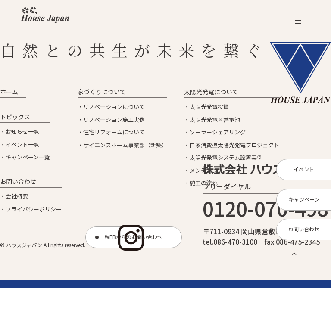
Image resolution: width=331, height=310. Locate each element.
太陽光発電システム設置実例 (226, 157)
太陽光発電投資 (209, 106)
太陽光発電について (211, 91)
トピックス (15, 116)
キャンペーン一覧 (28, 157)
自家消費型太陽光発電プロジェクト (234, 145)
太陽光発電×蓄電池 (215, 119)
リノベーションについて (114, 106)
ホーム (9, 91)
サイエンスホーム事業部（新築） (125, 145)
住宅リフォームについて (114, 132)
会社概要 (17, 196)
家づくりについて (102, 91)
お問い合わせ (18, 181)
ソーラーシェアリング (218, 132)
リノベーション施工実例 (114, 119)
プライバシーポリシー (34, 209)
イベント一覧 (22, 144)
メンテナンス (206, 170)
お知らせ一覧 (22, 131)
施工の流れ (204, 183)
